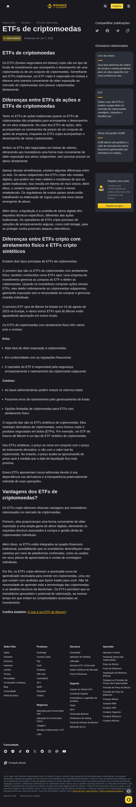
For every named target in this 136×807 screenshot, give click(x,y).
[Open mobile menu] (128, 6)
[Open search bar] (104, 6)
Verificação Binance (79, 714)
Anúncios (8, 661)
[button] (128, 6)
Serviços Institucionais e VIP (50, 730)
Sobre (6, 652)
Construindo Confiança (14, 682)
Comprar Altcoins (111, 720)
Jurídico (7, 670)
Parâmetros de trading (80, 718)
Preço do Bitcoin (111, 664)
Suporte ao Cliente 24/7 (81, 689)
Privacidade (9, 678)
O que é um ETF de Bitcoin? (47, 612)
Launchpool (42, 678)
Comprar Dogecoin (112, 712)
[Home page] (57, 6)
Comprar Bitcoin (110, 699)
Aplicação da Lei (78, 727)
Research (41, 691)
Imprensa (8, 665)
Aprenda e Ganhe (111, 652)
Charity (40, 695)
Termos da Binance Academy (111, 791)
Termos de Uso (78, 791)
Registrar (117, 6)
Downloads (75, 652)
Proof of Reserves (78, 674)
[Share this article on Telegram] (117, 31)
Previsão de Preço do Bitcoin (116, 687)
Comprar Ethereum (112, 716)
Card (39, 665)
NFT (39, 682)
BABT (39, 687)
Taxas (73, 705)
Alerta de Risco (11, 695)
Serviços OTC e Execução (82, 665)
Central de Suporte (79, 693)
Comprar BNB (109, 703)
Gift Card (41, 674)
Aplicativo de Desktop (80, 657)
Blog (6, 687)
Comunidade (10, 691)
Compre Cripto (44, 657)
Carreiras (8, 657)
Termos (7, 674)
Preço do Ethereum (112, 668)
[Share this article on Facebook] (107, 31)
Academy (41, 670)
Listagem (41, 725)
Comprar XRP (109, 708)
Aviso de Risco (92, 791)
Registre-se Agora (114, 206)
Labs (39, 734)
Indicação (74, 661)
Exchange (41, 652)
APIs (72, 709)
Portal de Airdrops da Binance (84, 722)
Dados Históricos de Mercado (84, 670)
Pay (38, 661)
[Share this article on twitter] (97, 31)
